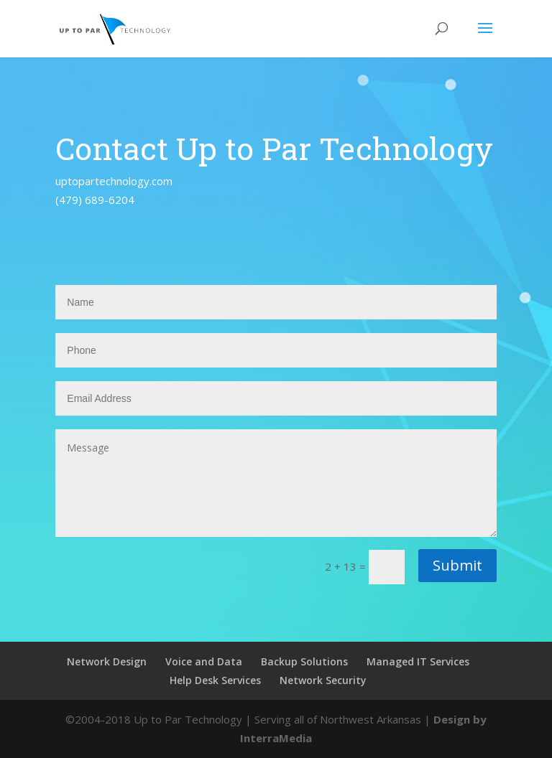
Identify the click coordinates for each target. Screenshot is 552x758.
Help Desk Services (215, 680)
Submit (457, 565)
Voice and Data (203, 661)
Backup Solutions (304, 661)
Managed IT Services (418, 661)
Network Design (107, 661)
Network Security (323, 680)
